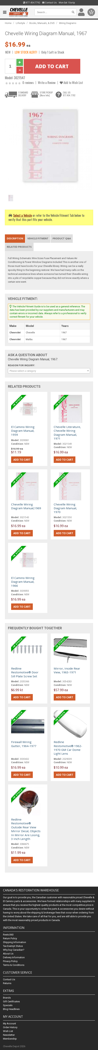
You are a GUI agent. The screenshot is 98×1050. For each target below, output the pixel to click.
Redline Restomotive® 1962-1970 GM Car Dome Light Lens (68, 747)
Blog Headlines (11, 1009)
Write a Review (47, 82)
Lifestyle (20, 23)
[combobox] (49, 370)
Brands (7, 997)
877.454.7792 (31, 2)
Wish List (8, 1031)
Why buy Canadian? (13, 949)
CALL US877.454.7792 (69, 94)
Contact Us (49, 2)
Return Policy (10, 938)
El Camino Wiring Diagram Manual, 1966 (22, 581)
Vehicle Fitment (37, 238)
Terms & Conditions (13, 965)
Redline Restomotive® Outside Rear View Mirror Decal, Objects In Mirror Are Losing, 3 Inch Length (26, 829)
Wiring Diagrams (67, 23)
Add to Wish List (71, 82)
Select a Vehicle (22, 215)
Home (8, 23)
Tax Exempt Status (13, 946)
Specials (7, 1005)
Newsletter (9, 1034)
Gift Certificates (11, 1001)
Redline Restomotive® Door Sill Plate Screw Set (24, 672)
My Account (9, 1023)
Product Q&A (62, 238)
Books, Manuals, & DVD (42, 23)
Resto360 (8, 934)
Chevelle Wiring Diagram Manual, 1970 (65, 508)
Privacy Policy (10, 961)
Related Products (19, 246)
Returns (7, 983)
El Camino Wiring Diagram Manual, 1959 (22, 430)
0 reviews (28, 82)
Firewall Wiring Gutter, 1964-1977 (23, 744)
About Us (8, 953)
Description (15, 238)
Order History (10, 1027)
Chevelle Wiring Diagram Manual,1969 (26, 506)
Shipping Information (14, 942)
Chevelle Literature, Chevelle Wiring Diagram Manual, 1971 (67, 432)
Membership (10, 1038)
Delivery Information (14, 957)
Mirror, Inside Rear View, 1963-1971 (67, 670)
